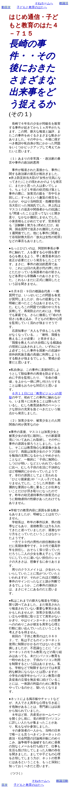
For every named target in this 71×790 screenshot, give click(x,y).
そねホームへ (44, 3)
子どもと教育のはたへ (32, 7)
